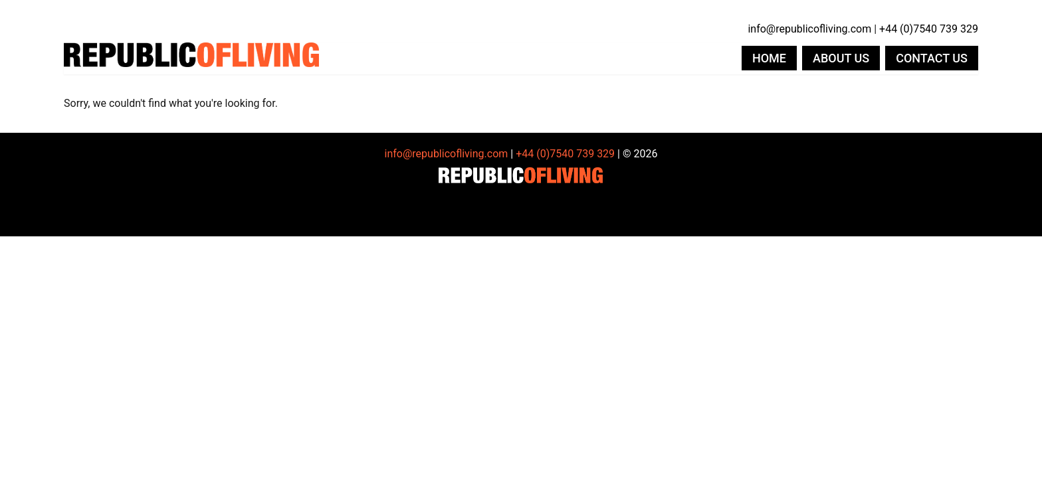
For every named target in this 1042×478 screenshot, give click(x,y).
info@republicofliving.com (809, 29)
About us (841, 58)
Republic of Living (191, 58)
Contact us (932, 58)
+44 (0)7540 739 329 (928, 29)
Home (769, 58)
